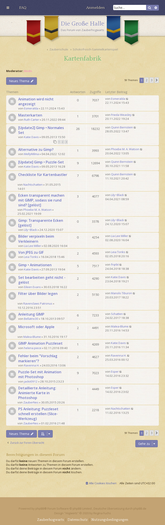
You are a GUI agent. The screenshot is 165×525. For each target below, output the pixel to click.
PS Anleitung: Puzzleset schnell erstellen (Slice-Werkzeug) (38, 414)
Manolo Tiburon (121, 293)
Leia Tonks (31, 257)
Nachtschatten (33, 185)
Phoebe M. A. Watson (125, 149)
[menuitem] (22, 8)
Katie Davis (31, 137)
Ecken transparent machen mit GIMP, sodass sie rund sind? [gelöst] (41, 200)
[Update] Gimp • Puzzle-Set (41, 162)
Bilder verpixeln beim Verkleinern (36, 239)
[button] (156, 80)
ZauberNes (30, 402)
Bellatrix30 (31, 319)
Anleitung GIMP (31, 314)
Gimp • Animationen (35, 264)
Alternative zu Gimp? (36, 149)
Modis (28, 71)
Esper (115, 371)
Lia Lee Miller (32, 246)
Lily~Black (117, 195)
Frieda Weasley (121, 115)
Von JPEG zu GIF (31, 252)
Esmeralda (31, 108)
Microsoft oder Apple (36, 326)
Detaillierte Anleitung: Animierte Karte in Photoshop (37, 393)
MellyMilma (31, 154)
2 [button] (146, 80)
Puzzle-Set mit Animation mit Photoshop (39, 374)
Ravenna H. (31, 365)
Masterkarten (30, 115)
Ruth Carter (31, 120)
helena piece (32, 348)
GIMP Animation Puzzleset (40, 343)
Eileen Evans (32, 287)
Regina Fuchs (102, 513)
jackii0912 (31, 381)
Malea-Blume (32, 337)
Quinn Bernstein (122, 127)
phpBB (39, 508)
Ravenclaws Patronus (37, 303)
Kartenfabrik (82, 58)
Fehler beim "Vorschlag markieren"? (37, 358)
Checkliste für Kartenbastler (42, 174)
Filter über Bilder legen (38, 293)
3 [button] (151, 80)
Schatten (117, 314)
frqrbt (115, 264)
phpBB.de (139, 508)
